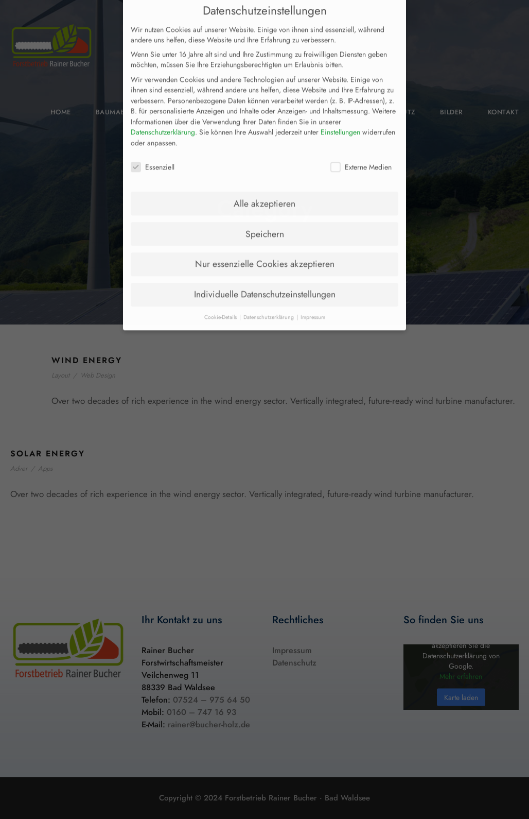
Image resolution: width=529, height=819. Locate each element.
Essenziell (152, 148)
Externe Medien (361, 148)
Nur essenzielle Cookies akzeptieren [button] (264, 245)
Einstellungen (340, 113)
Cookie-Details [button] (221, 298)
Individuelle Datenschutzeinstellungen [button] (265, 275)
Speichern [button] (264, 214)
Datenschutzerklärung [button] (269, 298)
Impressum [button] (313, 298)
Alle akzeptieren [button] (264, 184)
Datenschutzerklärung (163, 113)
